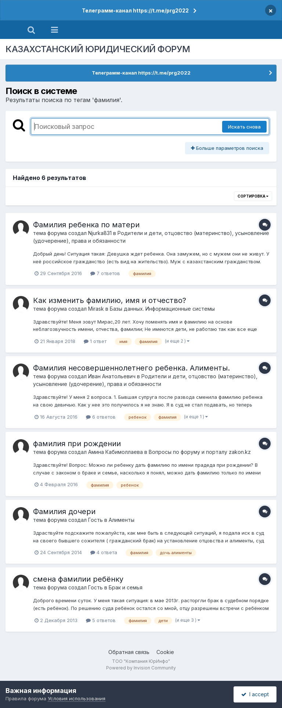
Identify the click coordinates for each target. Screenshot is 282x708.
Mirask (96, 309)
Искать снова (244, 127)
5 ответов (101, 620)
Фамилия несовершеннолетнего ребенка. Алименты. (131, 368)
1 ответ (95, 341)
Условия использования (76, 698)
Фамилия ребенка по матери (86, 224)
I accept (255, 694)
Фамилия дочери (64, 511)
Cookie (165, 652)
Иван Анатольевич (111, 376)
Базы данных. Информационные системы (162, 309)
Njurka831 (100, 233)
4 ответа (103, 552)
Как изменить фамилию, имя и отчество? (109, 300)
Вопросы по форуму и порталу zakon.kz (200, 452)
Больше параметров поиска (227, 148)
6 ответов (101, 417)
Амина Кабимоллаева (115, 452)
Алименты (121, 520)
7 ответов (105, 273)
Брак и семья (125, 587)
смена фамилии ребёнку (78, 579)
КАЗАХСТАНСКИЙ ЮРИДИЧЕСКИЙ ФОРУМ (98, 49)
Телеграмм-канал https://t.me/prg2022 (135, 10)
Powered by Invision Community (141, 668)
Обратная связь (128, 652)
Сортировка (253, 196)
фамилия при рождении (77, 443)
